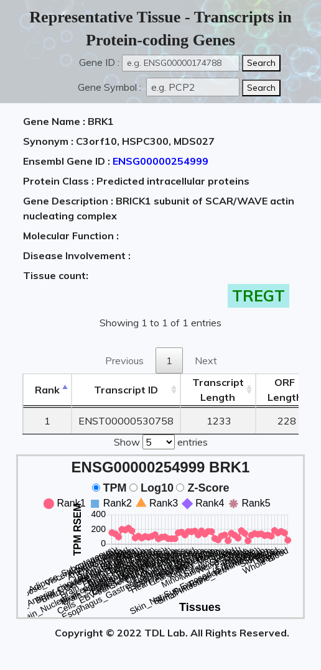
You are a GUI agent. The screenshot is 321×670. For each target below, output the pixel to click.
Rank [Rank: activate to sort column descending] (47, 389)
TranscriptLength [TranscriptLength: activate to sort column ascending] (218, 389)
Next (206, 360)
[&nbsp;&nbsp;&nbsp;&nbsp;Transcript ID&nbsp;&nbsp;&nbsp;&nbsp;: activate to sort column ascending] (126, 390)
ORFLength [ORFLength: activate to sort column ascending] (285, 389)
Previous (124, 360)
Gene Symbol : (111, 87)
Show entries (161, 440)
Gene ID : (99, 62)
